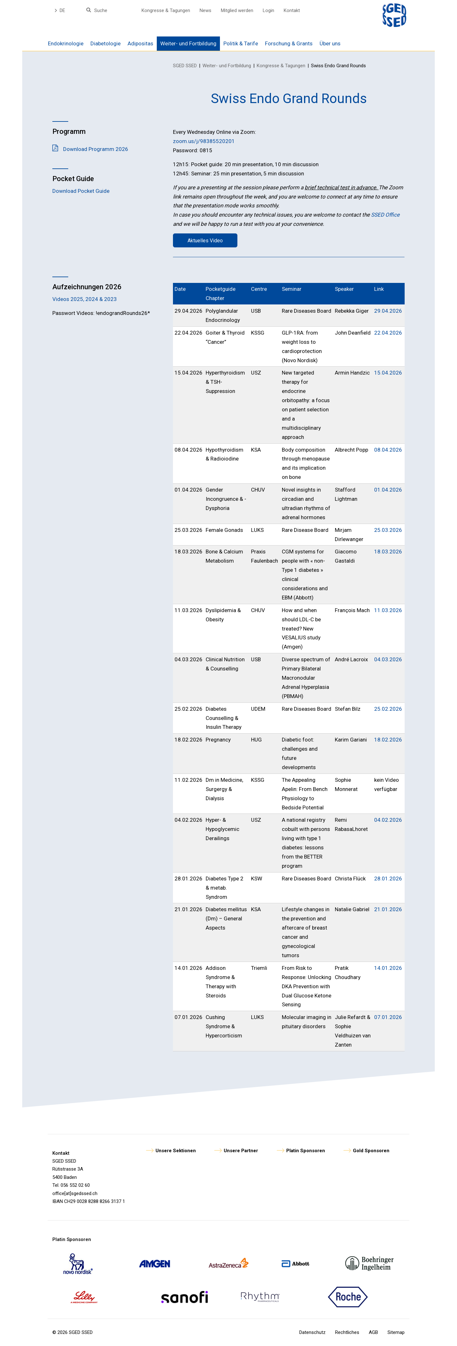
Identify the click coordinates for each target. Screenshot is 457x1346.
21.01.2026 (388, 909)
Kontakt (292, 10)
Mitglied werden (237, 10)
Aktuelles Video (205, 241)
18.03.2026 (388, 551)
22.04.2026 (388, 333)
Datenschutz (312, 1332)
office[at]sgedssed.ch (74, 1193)
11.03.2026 (388, 610)
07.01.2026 (388, 1017)
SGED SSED (185, 66)
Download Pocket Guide (80, 191)
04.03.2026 (388, 659)
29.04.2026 (388, 311)
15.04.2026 (388, 372)
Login (268, 10)
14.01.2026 (388, 968)
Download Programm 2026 (95, 149)
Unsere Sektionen (176, 1150)
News (205, 10)
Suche (100, 10)
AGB (373, 1332)
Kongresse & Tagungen (166, 10)
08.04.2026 (388, 450)
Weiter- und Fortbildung (226, 66)
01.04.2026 (388, 490)
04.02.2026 (388, 820)
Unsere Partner (241, 1150)
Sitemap (396, 1332)
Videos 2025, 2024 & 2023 (84, 299)
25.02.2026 (388, 709)
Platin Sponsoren (305, 1150)
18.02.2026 (388, 739)
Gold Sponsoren (371, 1150)
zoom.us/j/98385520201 (204, 141)
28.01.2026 (388, 878)
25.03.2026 (388, 530)
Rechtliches (347, 1332)
